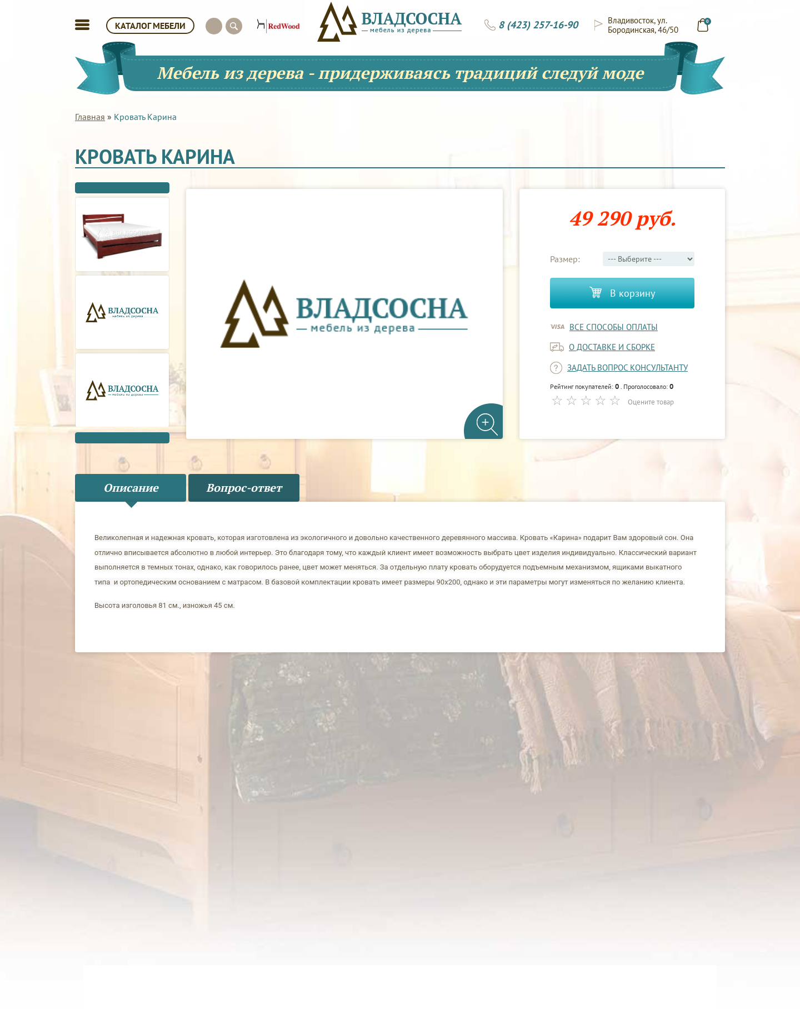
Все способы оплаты (613, 327)
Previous (122, 187)
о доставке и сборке (612, 347)
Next (122, 437)
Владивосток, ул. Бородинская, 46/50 (643, 25)
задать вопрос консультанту (627, 367)
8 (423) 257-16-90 (538, 25)
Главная (90, 116)
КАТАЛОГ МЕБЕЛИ (150, 25)
